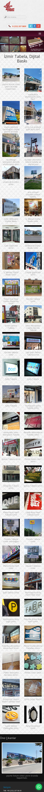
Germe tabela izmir (11, 353)
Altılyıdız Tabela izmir (11, 486)
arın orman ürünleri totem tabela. (33, 194)
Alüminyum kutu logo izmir (11, 620)
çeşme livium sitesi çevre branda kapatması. (11, 86)
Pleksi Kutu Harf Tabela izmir (11, 513)
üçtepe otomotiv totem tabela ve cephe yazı (33, 162)
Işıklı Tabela (11, 379)
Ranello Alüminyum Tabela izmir (33, 433)
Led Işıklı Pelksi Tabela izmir (33, 353)
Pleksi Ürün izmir (33, 672)
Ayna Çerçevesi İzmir (33, 727)
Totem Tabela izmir (33, 540)
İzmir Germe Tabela (11, 326)
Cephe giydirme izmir (33, 273)
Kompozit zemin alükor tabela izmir (11, 700)
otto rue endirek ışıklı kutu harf (33, 128)
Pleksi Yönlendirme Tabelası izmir (33, 647)
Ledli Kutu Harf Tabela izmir (33, 513)
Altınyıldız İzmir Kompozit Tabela (11, 433)
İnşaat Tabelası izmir (33, 566)
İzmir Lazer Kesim (33, 699)
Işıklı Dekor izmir (11, 592)
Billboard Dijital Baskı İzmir (33, 246)
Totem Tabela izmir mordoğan (11, 540)
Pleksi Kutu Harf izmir (11, 566)
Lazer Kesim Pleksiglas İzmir (11, 727)
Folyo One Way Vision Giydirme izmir (11, 301)
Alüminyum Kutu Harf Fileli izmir (33, 593)
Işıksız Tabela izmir (11, 459)
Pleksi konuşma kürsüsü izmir (11, 673)
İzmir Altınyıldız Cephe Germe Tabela (33, 328)
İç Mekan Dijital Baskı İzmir (11, 273)
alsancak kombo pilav (11, 183)
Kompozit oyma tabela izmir (33, 406)
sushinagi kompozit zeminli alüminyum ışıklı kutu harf (11, 163)
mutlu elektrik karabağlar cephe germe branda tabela (11, 130)
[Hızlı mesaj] (39, 787)
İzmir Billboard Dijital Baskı (11, 220)
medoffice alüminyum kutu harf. (33, 96)
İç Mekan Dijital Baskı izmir (33, 220)
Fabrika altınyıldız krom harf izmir (11, 647)
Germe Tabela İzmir (33, 300)
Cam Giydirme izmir (11, 246)
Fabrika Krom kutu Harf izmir (33, 620)
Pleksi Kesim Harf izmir (33, 460)
